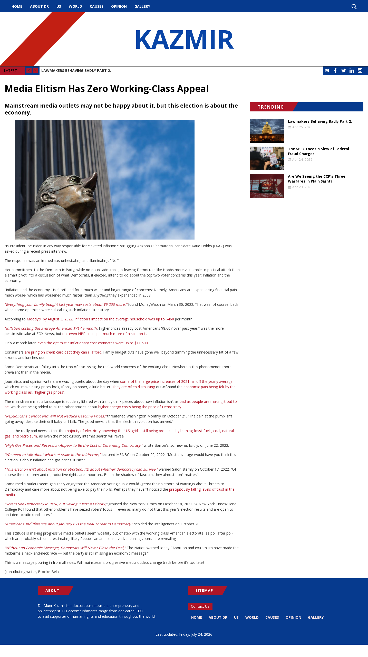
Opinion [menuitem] (119, 6)
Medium (327, 70)
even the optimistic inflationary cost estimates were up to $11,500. (93, 342)
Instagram (360, 70)
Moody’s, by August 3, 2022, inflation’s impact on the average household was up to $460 (100, 319)
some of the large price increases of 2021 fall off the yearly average (176, 381)
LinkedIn (352, 70)
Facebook (335, 70)
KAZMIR (184, 39)
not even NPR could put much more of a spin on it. (104, 333)
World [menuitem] (75, 6)
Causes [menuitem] (96, 6)
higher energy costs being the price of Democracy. (140, 406)
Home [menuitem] (17, 6)
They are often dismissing (133, 386)
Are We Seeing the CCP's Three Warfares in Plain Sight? (316, 178)
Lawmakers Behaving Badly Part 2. (76, 70)
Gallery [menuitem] (142, 6)
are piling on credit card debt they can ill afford (63, 352)
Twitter (344, 70)
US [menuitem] (58, 6)
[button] (122, 180)
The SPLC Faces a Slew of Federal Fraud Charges (318, 151)
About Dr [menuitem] (39, 6)
